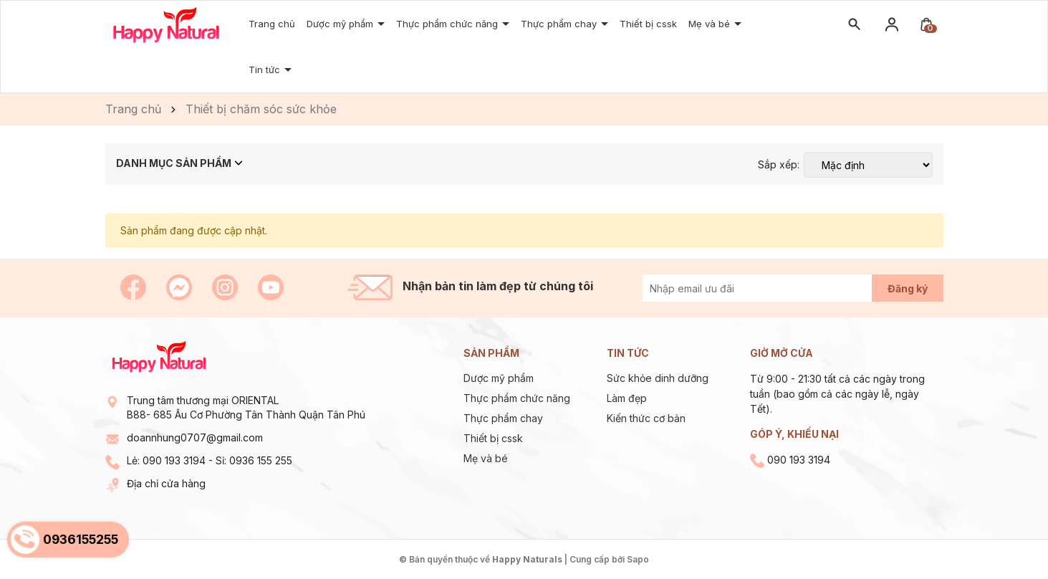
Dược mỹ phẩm (341, 23)
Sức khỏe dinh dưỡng (657, 378)
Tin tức (266, 69)
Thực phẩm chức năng (516, 398)
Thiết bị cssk (493, 438)
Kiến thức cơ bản (646, 418)
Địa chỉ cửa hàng (166, 483)
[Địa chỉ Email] (773, 288)
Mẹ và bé (710, 23)
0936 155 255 (260, 460)
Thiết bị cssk (648, 23)
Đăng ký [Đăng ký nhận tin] (908, 288)
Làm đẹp (627, 398)
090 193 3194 (174, 460)
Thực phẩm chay (503, 418)
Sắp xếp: (778, 165)
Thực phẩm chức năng (448, 23)
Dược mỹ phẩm (498, 378)
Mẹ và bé (485, 458)
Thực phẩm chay (560, 23)
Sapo (638, 559)
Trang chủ (272, 23)
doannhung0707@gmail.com (195, 437)
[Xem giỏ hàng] (926, 23)
